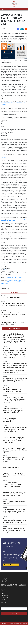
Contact (3, 599)
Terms (2, 593)
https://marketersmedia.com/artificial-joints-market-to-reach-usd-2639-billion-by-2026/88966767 (14, 281)
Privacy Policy (4, 595)
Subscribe (14, 613)
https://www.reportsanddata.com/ (14, 277)
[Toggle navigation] (2, 9)
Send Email (6, 269)
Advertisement (4, 597)
